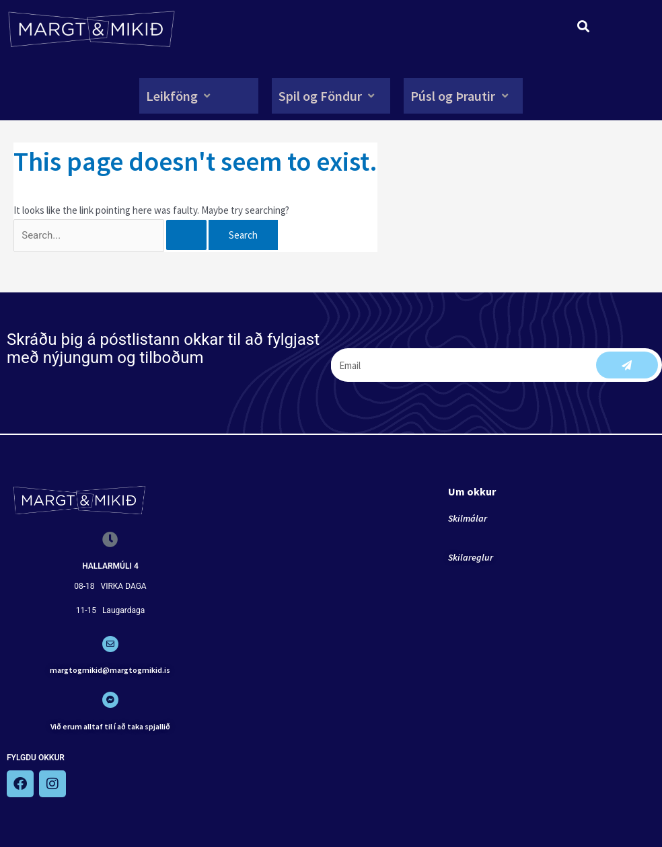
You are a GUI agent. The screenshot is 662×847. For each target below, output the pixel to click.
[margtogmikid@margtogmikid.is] (110, 644)
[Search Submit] (186, 235)
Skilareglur (470, 557)
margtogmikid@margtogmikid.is (110, 670)
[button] (179, 96)
